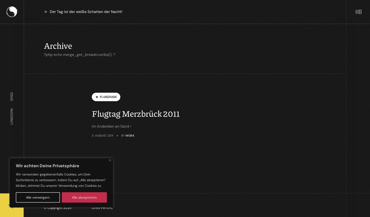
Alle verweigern (38, 197)
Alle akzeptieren (84, 197)
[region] (61, 183)
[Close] (110, 160)
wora (130, 136)
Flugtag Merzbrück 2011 (136, 113)
